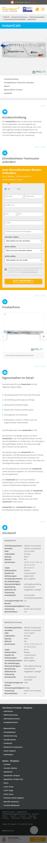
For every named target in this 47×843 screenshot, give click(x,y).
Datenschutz (26, 818)
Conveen (7, 764)
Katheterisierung (10, 736)
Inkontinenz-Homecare (19, 17)
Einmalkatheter (10, 732)
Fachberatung (25, 814)
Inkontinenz (8, 711)
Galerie (7, 86)
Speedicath (8, 772)
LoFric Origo (8, 790)
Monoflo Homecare (11, 802)
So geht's (13, 816)
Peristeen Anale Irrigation (14, 798)
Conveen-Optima (10, 768)
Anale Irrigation (10, 751)
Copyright (32, 816)
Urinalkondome (10, 740)
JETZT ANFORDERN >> (23, 281)
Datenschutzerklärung (29, 272)
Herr (8, 189)
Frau (17, 189)
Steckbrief (8, 93)
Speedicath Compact (12, 775)
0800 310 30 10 (8, 831)
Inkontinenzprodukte (36, 17)
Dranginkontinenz (11, 722)
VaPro (6, 783)
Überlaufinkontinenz (12, 719)
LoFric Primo (9, 787)
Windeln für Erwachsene (13, 747)
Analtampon (8, 754)
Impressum (15, 818)
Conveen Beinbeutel (11, 805)
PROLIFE (6, 17)
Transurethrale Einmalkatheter (14, 19)
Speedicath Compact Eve (13, 779)
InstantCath (32, 19)
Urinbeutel (8, 743)
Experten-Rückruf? (37, 839)
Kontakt (22, 816)
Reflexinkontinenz (11, 715)
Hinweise (33, 2)
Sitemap (5, 818)
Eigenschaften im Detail (13, 90)
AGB (34, 818)
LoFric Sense (8, 794)
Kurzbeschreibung (11, 79)
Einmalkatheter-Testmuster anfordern (19, 82)
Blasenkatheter (10, 728)
